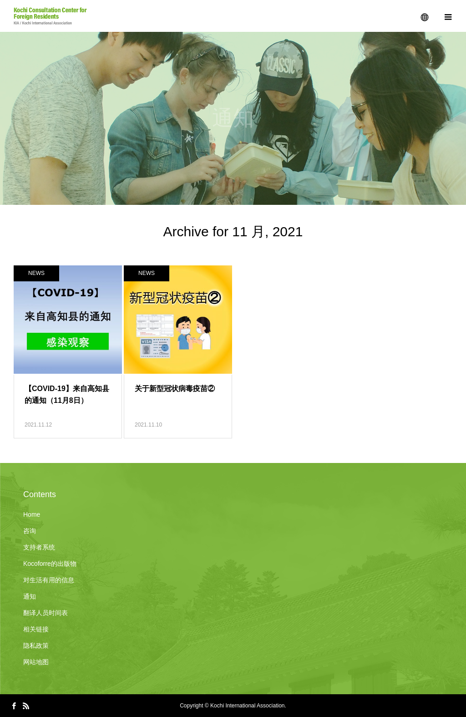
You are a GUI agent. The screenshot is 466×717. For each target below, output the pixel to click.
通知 (29, 596)
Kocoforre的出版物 (49, 563)
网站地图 (36, 662)
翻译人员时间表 (45, 612)
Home (31, 514)
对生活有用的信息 (48, 580)
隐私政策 (36, 645)
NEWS (36, 273)
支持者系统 (39, 547)
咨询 (29, 530)
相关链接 (36, 629)
